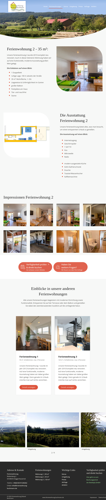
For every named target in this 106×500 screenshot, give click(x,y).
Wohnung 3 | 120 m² (42, 480)
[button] (2, 429)
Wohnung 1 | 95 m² (42, 474)
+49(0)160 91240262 (20, 483)
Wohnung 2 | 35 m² (42, 477)
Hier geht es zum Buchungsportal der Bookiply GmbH (93, 480)
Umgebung (66, 477)
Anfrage (64, 482)
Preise (64, 480)
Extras (64, 474)
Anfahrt (64, 485)
